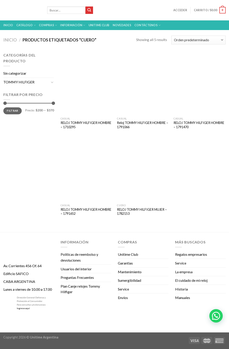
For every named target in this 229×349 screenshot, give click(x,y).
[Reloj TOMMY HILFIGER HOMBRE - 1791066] (143, 83)
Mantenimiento (130, 272)
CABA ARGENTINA (19, 281)
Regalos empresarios (191, 254)
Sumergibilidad (129, 280)
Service (123, 289)
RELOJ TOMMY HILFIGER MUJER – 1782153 (142, 212)
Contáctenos (147, 25)
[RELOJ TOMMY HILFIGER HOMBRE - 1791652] (87, 170)
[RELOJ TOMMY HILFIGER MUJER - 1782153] (143, 170)
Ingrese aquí (23, 308)
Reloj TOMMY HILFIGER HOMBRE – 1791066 (142, 125)
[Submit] (89, 10)
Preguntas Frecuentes (77, 277)
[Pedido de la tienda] (198, 40)
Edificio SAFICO (16, 273)
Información (72, 25)
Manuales (182, 297)
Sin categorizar (14, 73)
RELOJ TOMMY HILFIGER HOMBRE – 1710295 (86, 125)
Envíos (123, 297)
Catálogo (26, 25)
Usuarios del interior (76, 269)
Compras (48, 25)
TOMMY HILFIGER (18, 82)
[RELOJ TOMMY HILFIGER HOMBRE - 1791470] (200, 83)
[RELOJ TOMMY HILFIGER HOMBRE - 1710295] (87, 83)
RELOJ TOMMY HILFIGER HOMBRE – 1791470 (199, 125)
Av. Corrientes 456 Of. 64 (22, 266)
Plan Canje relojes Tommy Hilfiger (80, 289)
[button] (216, 316)
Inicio (8, 25)
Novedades (122, 25)
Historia (181, 289)
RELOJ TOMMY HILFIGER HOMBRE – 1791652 (86, 212)
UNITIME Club (99, 25)
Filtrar (12, 110)
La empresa (184, 272)
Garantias (125, 263)
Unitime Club (128, 254)
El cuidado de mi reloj (191, 280)
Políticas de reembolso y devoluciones (79, 257)
